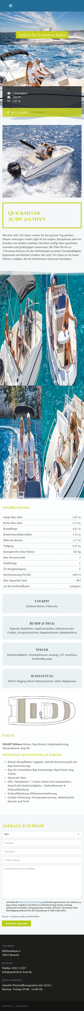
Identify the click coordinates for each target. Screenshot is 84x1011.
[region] (42, 28)
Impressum (7, 1005)
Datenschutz (22, 1005)
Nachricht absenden (16, 923)
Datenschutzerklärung (30, 902)
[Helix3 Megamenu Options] (10, 5)
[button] (3, 28)
